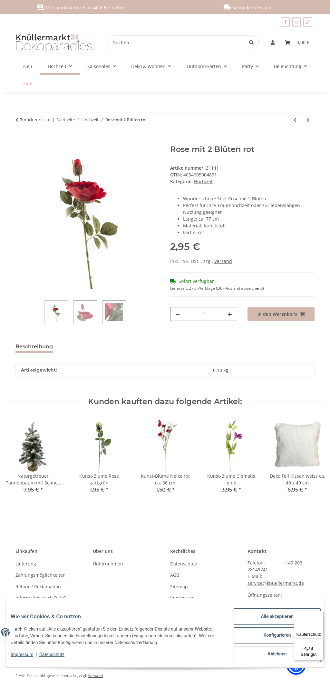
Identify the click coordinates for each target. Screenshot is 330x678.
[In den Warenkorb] (20, 141)
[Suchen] (176, 42)
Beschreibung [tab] (34, 347)
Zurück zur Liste (35, 120)
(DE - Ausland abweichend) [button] (240, 288)
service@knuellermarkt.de (276, 583)
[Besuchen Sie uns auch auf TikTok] (307, 22)
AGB (174, 575)
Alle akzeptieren (272, 621)
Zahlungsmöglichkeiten (40, 575)
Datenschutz (57, 657)
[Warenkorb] (297, 42)
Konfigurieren (272, 638)
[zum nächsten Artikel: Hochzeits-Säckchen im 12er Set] (308, 120)
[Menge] (203, 314)
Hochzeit (203, 181)
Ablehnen (271, 655)
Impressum (27, 657)
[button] (273, 42)
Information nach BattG (40, 598)
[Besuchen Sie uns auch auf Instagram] (296, 22)
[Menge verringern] (177, 314)
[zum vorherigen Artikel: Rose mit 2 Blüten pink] (294, 120)
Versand (223, 261)
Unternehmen (108, 564)
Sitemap (179, 586)
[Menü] (320, 614)
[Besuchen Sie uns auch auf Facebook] (285, 22)
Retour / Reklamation (38, 586)
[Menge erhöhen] (230, 314)
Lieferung (25, 564)
